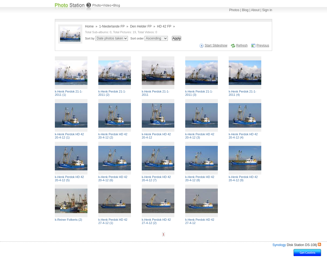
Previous (262, 45)
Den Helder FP (141, 26)
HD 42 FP (164, 26)
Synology (279, 245)
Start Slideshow (216, 45)
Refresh (242, 45)
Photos (234, 10)
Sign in (267, 10)
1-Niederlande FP (112, 26)
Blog (245, 10)
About (255, 10)
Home (89, 26)
